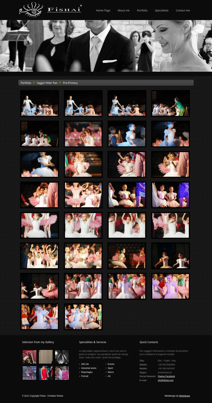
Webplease (184, 396)
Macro (111, 372)
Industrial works (88, 368)
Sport (110, 368)
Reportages (87, 372)
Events (111, 364)
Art (109, 376)
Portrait (84, 376)
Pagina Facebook (166, 376)
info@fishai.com (166, 380)
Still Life (85, 364)
